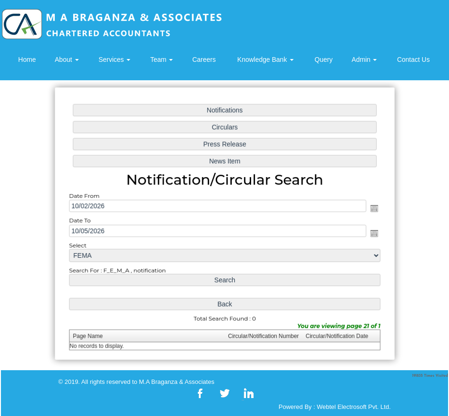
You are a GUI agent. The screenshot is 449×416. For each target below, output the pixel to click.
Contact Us (413, 59)
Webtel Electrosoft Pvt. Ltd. (354, 406)
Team (161, 59)
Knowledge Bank (265, 59)
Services (115, 59)
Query (323, 59)
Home (27, 59)
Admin (364, 59)
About (66, 59)
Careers (204, 59)
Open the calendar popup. (370, 208)
